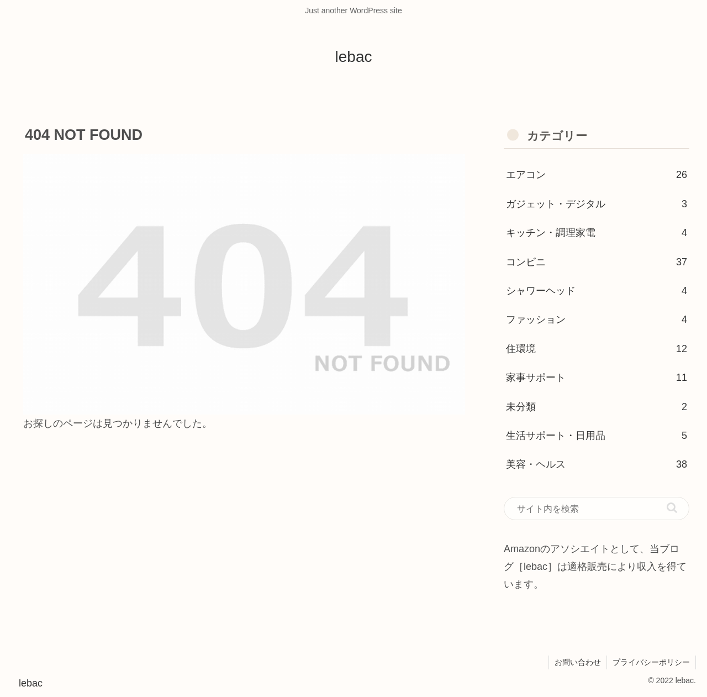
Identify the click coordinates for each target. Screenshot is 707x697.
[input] (596, 508)
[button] (672, 507)
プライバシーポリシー (651, 662)
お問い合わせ (578, 662)
